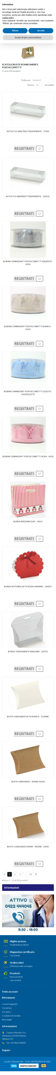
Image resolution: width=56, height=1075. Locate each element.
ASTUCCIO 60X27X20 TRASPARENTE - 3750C (28, 131)
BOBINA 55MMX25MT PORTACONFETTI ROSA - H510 (28, 456)
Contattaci (7, 1008)
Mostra (31, 85)
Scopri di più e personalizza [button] (28, 1069)
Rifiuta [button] (15, 1062)
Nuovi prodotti (16, 977)
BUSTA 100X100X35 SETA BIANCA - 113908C (28, 716)
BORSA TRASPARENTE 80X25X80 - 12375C (28, 651)
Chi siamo (6, 1012)
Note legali (7, 1019)
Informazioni (11, 887)
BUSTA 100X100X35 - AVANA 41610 (28, 781)
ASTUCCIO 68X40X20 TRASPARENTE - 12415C (28, 196)
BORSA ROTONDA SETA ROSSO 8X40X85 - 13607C (28, 586)
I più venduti (15, 980)
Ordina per (26, 80)
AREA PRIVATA (28, 2)
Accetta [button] (41, 1062)
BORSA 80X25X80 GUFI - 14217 (28, 521)
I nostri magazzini (9, 1004)
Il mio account (10, 991)
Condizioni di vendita (11, 1015)
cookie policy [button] (8, 1049)
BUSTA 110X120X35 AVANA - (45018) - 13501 (28, 846)
